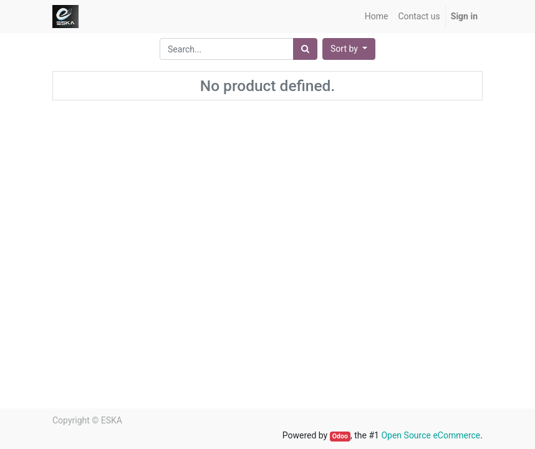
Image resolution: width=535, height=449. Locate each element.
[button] (348, 49)
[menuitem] (376, 16)
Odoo (340, 436)
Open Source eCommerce (430, 435)
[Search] (305, 49)
